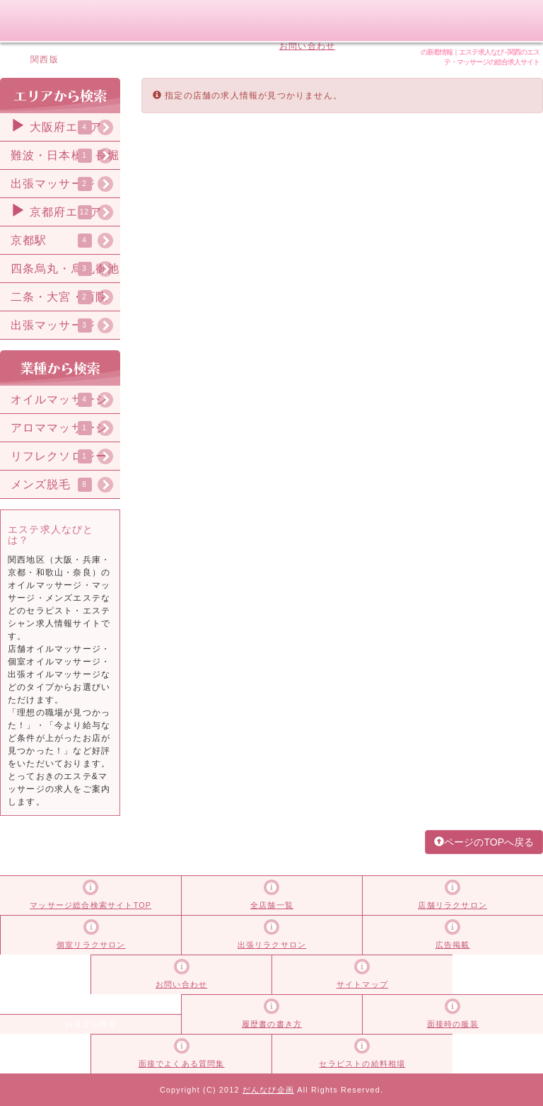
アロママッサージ (59, 428)
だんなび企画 (268, 1089)
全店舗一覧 (271, 905)
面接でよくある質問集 (182, 1063)
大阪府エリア (56, 125)
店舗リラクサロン (452, 905)
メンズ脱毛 (41, 484)
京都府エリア (56, 210)
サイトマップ (307, 33)
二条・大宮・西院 (59, 297)
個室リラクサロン (91, 944)
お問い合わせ (307, 46)
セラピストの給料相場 (362, 1063)
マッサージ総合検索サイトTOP (90, 905)
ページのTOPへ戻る (484, 842)
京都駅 (29, 240)
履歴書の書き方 (272, 1024)
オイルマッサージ (59, 399)
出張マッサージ (53, 184)
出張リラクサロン (272, 944)
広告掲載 (290, 20)
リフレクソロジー (59, 456)
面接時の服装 (453, 1024)
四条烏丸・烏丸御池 (65, 269)
